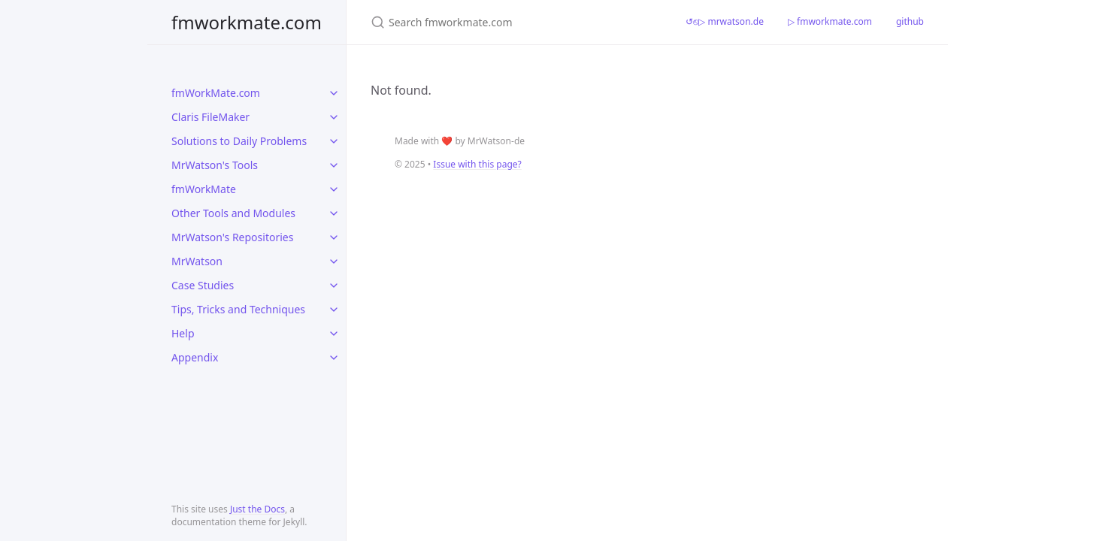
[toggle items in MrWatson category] (334, 261)
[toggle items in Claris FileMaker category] (334, 117)
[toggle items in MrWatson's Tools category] (334, 165)
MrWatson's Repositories (232, 237)
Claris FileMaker (210, 117)
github (910, 21)
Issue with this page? (477, 164)
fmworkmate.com (246, 22)
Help (183, 333)
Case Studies (202, 285)
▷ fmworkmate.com (830, 21)
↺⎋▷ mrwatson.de (725, 21)
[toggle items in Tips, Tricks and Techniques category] (334, 310)
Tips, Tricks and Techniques (238, 309)
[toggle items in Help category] (334, 334)
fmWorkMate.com (215, 93)
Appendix (194, 357)
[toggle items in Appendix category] (334, 358)
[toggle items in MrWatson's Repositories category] (334, 237)
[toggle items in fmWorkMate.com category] (334, 93)
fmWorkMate (203, 189)
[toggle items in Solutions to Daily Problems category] (334, 141)
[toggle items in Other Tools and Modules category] (334, 213)
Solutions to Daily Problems (239, 141)
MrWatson (197, 261)
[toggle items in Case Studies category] (334, 286)
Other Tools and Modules (233, 213)
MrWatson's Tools (214, 165)
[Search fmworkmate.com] (510, 22)
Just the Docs (257, 509)
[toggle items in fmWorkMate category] (334, 189)
